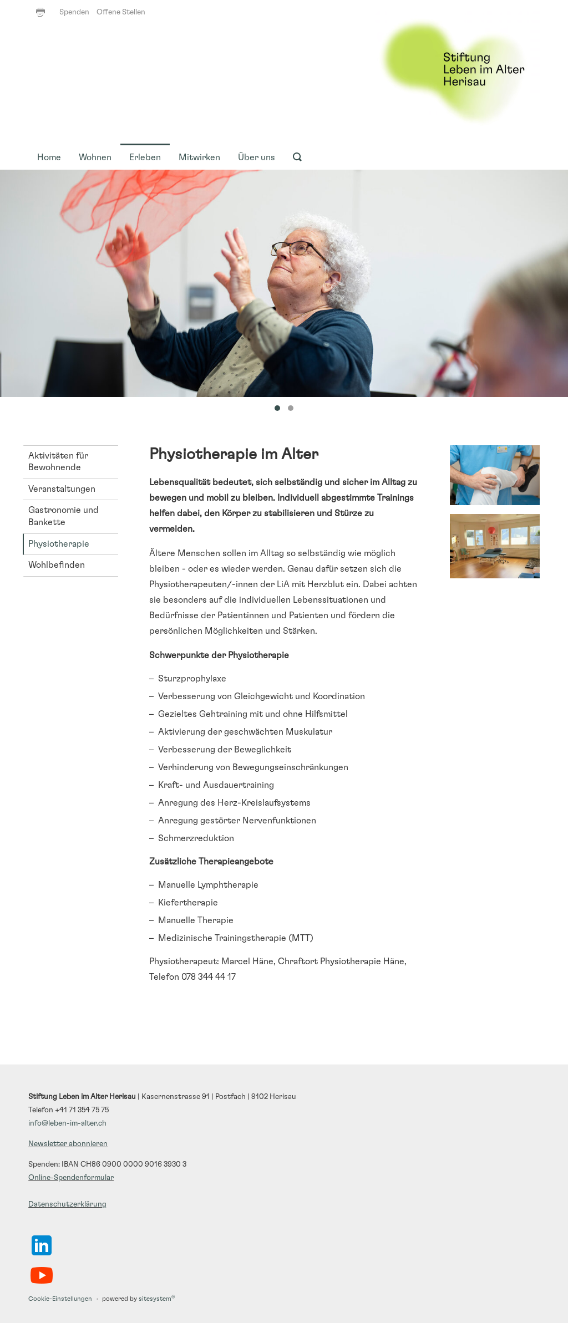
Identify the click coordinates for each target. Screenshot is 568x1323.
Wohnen (95, 157)
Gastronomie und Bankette (63, 516)
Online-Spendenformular (71, 1178)
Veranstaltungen (61, 489)
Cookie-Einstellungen (60, 1299)
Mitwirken (199, 157)
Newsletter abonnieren (68, 1144)
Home (49, 157)
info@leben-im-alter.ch (67, 1123)
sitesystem (157, 1299)
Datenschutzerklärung (67, 1204)
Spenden (74, 12)
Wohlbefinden (56, 565)
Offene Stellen (121, 12)
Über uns (256, 157)
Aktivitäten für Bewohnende (58, 461)
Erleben (145, 157)
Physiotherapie (58, 544)
